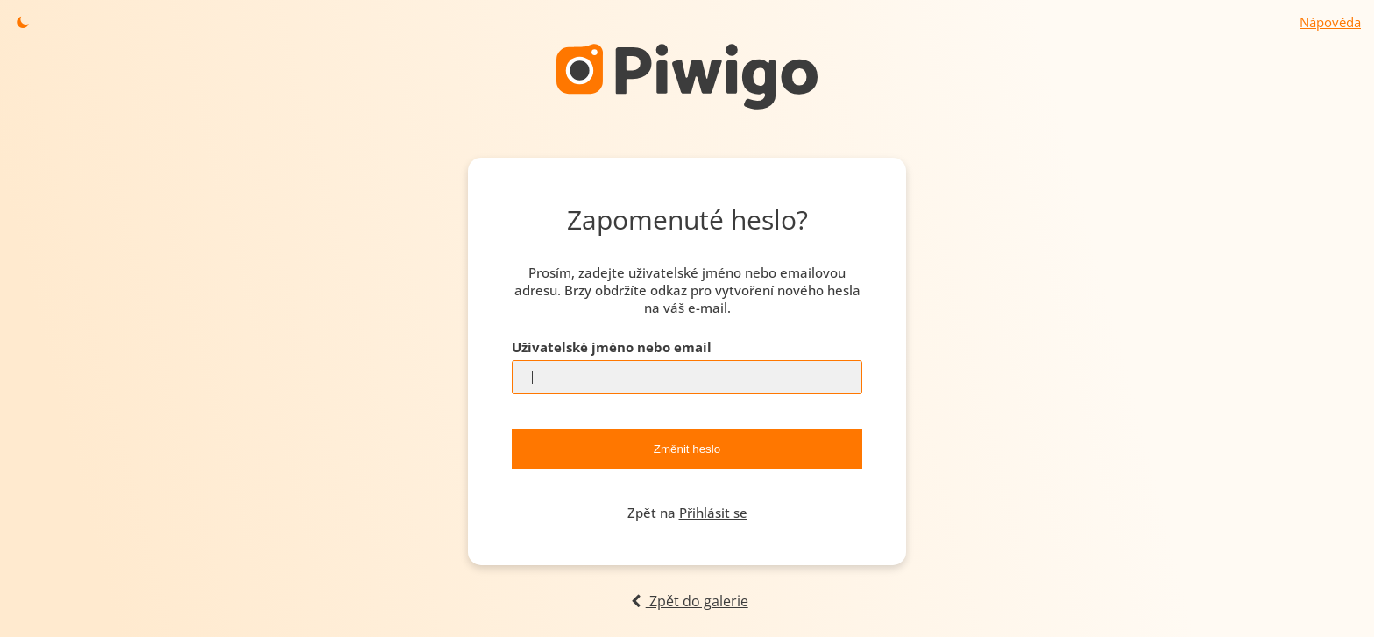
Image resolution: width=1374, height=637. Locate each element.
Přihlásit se (713, 512)
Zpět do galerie (686, 601)
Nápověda (1330, 22)
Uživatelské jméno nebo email (612, 347)
